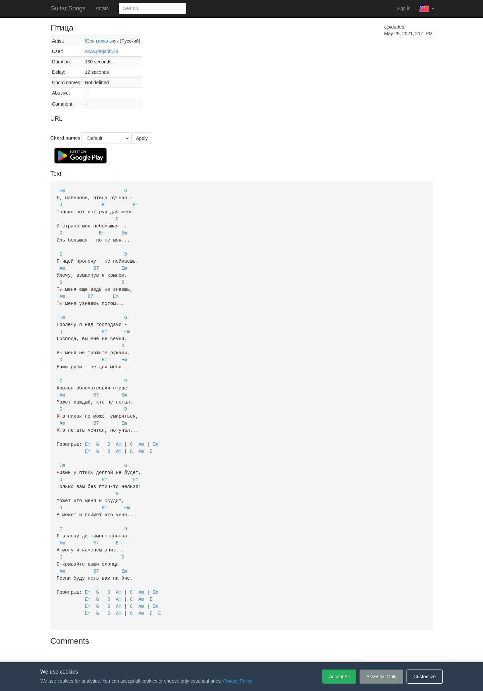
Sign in (403, 8)
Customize (425, 676)
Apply (142, 138)
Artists (102, 8)
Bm (104, 204)
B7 (96, 264)
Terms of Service (203, 652)
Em (62, 190)
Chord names (65, 138)
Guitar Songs (68, 8)
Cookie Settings (280, 652)
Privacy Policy (242, 652)
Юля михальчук (101, 41)
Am (62, 264)
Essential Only (381, 676)
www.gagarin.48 (101, 51)
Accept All (339, 676)
